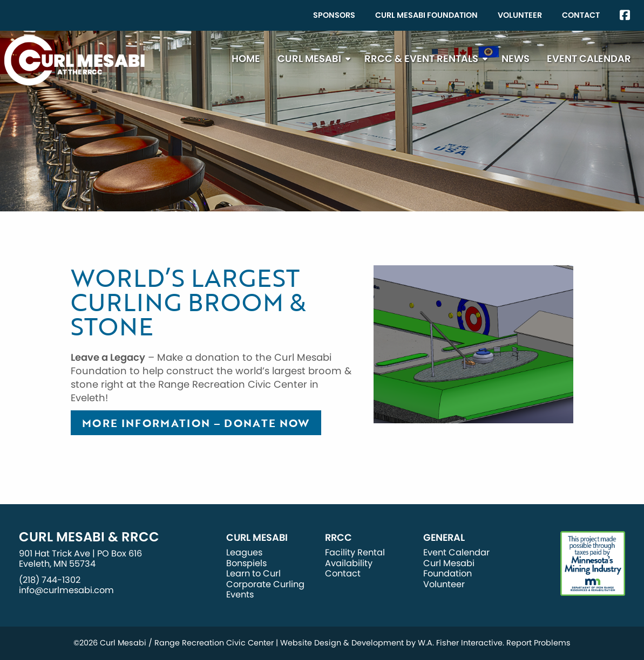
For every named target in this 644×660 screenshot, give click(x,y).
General (444, 537)
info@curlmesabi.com (66, 590)
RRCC (338, 537)
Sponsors (334, 15)
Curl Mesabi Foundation (426, 15)
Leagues (244, 552)
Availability (348, 563)
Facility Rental (355, 552)
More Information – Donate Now (196, 423)
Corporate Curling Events (265, 589)
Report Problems (538, 642)
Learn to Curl (253, 573)
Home (246, 58)
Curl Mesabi (309, 58)
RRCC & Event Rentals (421, 58)
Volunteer (520, 15)
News (515, 58)
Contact (581, 15)
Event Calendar (589, 58)
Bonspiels (246, 563)
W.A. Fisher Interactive (460, 642)
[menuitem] (334, 15)
